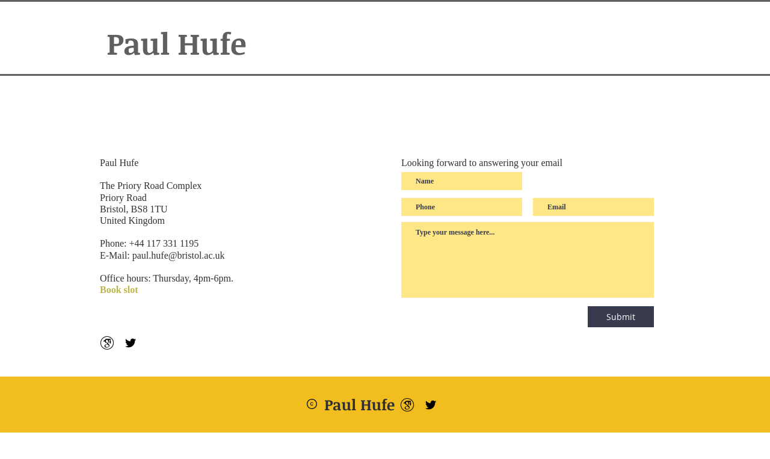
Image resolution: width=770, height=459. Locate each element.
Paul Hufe (176, 42)
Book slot (119, 290)
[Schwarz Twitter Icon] (130, 343)
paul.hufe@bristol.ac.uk (178, 255)
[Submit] (621, 316)
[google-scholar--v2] (107, 343)
